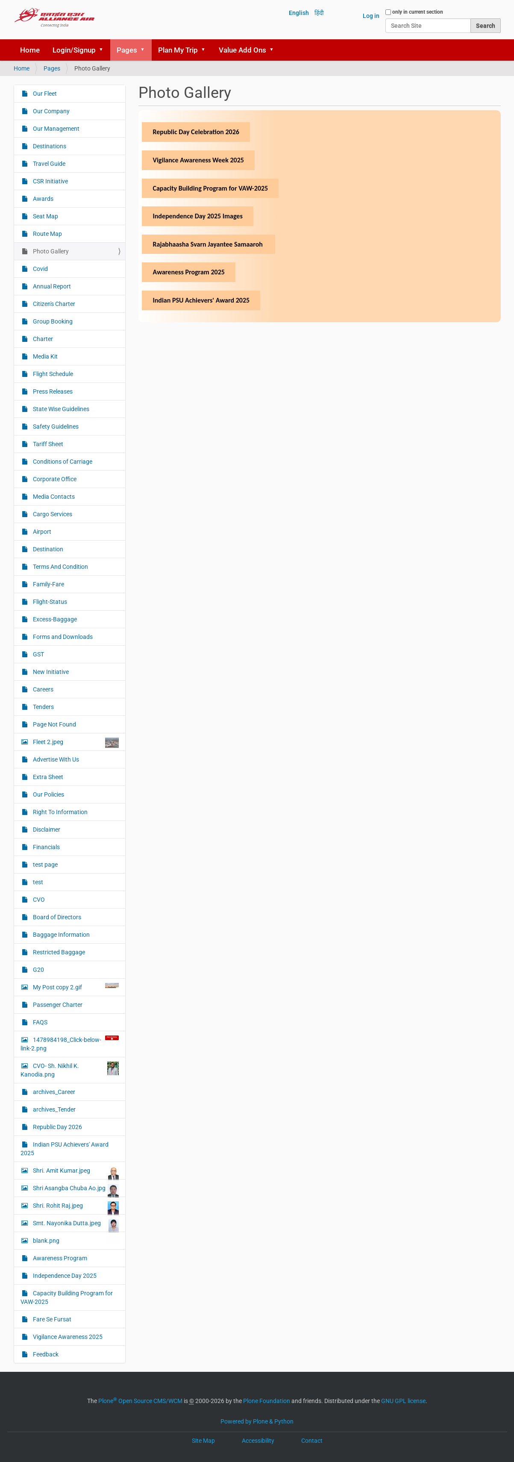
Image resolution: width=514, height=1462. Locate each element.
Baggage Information (61, 934)
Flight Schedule (52, 374)
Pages (127, 50)
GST (38, 654)
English (299, 12)
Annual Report (51, 286)
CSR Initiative (50, 181)
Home (30, 50)
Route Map (47, 233)
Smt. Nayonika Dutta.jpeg (75, 1225)
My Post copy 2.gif (75, 987)
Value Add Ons (242, 50)
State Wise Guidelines (60, 409)
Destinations (49, 146)
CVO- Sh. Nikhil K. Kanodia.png (70, 1070)
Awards (42, 198)
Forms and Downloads (62, 636)
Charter (42, 338)
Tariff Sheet (47, 444)
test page (45, 864)
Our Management (55, 128)
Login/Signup (74, 50)
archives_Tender (54, 1109)
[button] (104, 50)
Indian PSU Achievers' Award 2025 (65, 1148)
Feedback (45, 1354)
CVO (38, 899)
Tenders (43, 706)
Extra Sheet (47, 777)
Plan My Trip (178, 50)
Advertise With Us (55, 759)
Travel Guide (48, 163)
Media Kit (45, 356)
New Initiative (50, 671)
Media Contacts (53, 496)
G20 (38, 969)
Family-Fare (48, 584)
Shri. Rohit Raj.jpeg (75, 1207)
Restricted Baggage (58, 952)
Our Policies (48, 794)
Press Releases (52, 391)
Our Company (51, 111)
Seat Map (45, 216)
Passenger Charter (57, 1004)
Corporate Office (54, 479)
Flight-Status (49, 601)
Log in (371, 15)
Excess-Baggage (54, 619)
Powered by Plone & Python (257, 1421)
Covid (40, 268)
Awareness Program (59, 1258)
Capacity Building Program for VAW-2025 (67, 1297)
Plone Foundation (266, 1400)
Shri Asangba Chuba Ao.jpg (75, 1190)
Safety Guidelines (55, 426)
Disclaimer (46, 829)
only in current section (417, 12)
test (37, 882)
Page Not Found (54, 724)
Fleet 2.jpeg (75, 743)
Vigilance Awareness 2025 (67, 1336)
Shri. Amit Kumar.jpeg (75, 1172)
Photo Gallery (50, 251)
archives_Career (53, 1091)
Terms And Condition (60, 566)
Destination (47, 549)
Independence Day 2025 (64, 1275)
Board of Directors (56, 917)
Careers (42, 689)
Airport (41, 531)
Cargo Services (52, 514)
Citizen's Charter (53, 303)
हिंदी (319, 12)
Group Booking (52, 321)
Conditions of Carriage (62, 461)
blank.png (75, 1240)
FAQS (39, 1022)
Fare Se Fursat (51, 1319)
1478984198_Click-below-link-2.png (70, 1043)
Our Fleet (44, 93)
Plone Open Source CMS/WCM (140, 1400)
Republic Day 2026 (57, 1127)
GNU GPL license (403, 1400)
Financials (46, 847)
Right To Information (60, 812)
